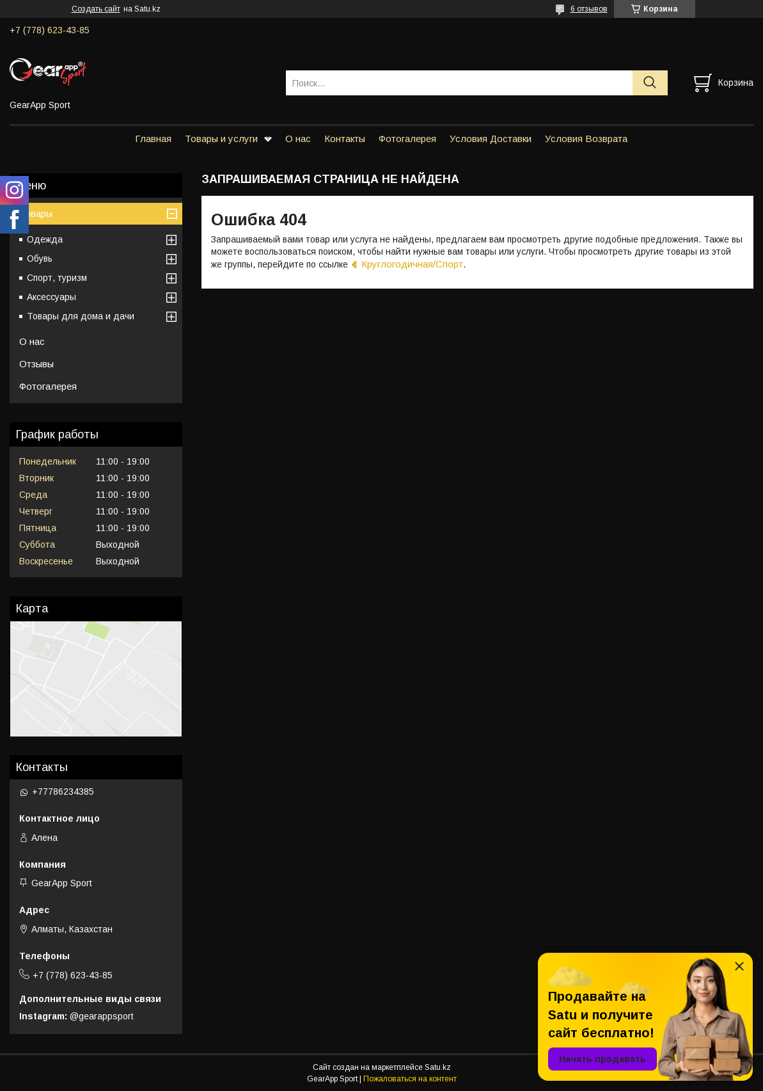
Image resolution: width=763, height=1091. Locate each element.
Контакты (344, 138)
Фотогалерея (407, 138)
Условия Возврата (586, 138)
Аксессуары (51, 297)
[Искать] (650, 82)
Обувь (39, 258)
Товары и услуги (221, 138)
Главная (153, 138)
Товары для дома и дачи (80, 316)
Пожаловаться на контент (410, 1078)
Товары (35, 213)
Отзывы (36, 363)
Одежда (45, 239)
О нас (298, 138)
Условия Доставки (490, 138)
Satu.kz (438, 1067)
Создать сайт (96, 8)
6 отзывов (589, 8)
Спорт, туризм (57, 278)
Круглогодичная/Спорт (412, 264)
